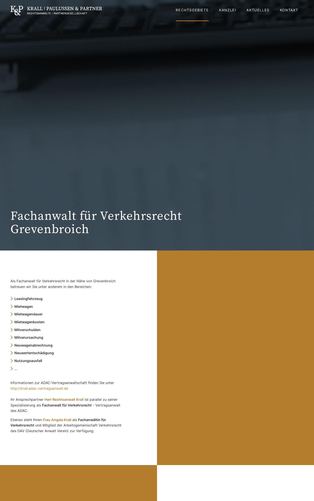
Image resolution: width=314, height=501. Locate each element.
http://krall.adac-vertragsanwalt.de (39, 388)
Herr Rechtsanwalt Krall (64, 399)
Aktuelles (257, 10)
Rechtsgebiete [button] (192, 10)
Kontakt (289, 10)
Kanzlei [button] (227, 10)
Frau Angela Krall (57, 420)
